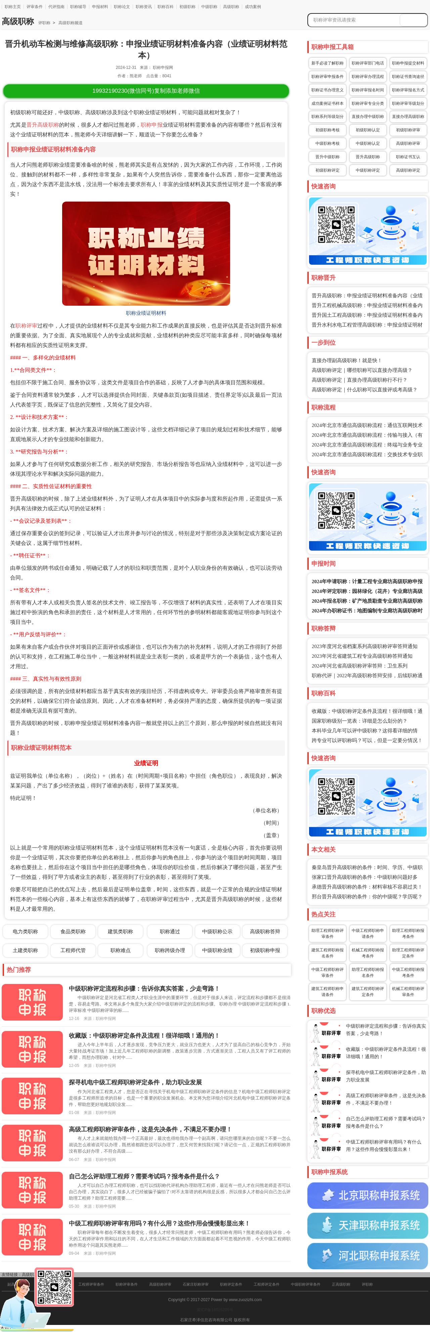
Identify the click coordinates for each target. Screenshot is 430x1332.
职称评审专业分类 (368, 103)
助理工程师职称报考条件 (408, 933)
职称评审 (26, 326)
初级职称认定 (368, 130)
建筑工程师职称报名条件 (327, 953)
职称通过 (170, 931)
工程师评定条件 (267, 1284)
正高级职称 (341, 1284)
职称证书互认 (408, 157)
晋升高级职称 (43, 125)
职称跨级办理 (170, 950)
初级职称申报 (265, 950)
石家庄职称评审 (196, 1284)
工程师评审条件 (91, 1284)
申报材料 (100, 6)
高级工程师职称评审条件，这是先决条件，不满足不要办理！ (150, 1129)
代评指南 (56, 6)
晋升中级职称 (327, 157)
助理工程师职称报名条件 (368, 972)
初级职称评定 (327, 170)
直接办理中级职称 (368, 116)
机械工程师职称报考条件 (368, 953)
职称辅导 (78, 6)
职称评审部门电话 (368, 63)
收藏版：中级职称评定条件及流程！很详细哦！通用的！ (144, 1035)
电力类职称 (25, 931)
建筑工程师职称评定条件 (368, 991)
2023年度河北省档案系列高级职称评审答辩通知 (365, 646)
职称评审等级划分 (408, 103)
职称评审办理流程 (368, 76)
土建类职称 (25, 950)
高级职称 (231, 6)
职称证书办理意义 (327, 90)
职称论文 (122, 6)
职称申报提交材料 (408, 63)
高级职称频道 (70, 22)
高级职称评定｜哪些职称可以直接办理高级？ (362, 370)
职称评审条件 (127, 1284)
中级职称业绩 (217, 950)
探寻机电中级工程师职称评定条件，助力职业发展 (135, 1082)
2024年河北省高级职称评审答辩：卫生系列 (359, 666)
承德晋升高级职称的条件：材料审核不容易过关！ (367, 887)
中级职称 (209, 6)
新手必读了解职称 (327, 63)
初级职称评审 (408, 130)
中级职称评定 (368, 170)
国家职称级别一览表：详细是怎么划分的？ (359, 721)
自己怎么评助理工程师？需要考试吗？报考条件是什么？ (144, 1176)
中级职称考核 (327, 143)
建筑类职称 (120, 931)
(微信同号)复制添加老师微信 (146, 91)
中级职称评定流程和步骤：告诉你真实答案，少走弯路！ (144, 988)
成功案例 (253, 6)
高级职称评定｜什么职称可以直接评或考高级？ (365, 389)
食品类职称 (73, 931)
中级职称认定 (368, 143)
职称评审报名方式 (408, 90)
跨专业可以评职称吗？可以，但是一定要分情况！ (367, 740)
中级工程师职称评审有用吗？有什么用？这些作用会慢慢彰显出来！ (159, 1223)
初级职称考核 (327, 130)
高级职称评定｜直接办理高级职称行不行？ (359, 380)
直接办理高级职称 (408, 116)
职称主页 (13, 6)
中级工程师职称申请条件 (368, 933)
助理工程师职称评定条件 (408, 953)
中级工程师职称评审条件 (327, 972)
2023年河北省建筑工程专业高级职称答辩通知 (362, 656)
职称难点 (121, 950)
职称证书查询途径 (408, 76)
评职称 (44, 22)
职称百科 (166, 6)
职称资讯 (144, 6)
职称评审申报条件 (327, 76)
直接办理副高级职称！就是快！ (347, 360)
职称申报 (152, 125)
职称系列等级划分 (327, 116)
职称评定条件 (231, 1284)
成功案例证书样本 (327, 103)
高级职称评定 (408, 170)
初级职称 (187, 6)
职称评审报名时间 (368, 90)
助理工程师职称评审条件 (327, 933)
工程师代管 (73, 950)
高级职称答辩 (265, 931)
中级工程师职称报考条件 (408, 972)
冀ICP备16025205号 (215, 1309)
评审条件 (35, 6)
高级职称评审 (408, 143)
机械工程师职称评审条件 (408, 991)
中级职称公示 (217, 931)
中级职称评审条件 (305, 1284)
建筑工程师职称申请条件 (327, 991)
